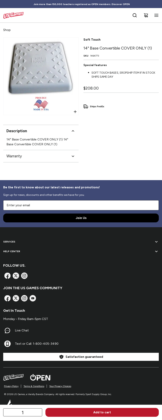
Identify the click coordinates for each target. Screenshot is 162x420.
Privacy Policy (11, 386)
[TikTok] (33, 298)
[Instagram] (24, 275)
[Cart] (146, 15)
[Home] (13, 15)
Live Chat (22, 330)
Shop (7, 30)
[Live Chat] (7, 330)
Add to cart (102, 412)
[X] (16, 275)
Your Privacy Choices (60, 386)
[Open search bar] (134, 15)
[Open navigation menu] (155, 15)
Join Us (81, 218)
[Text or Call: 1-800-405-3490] (7, 344)
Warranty (40, 156)
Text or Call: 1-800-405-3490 (36, 344)
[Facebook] (7, 275)
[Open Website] (40, 377)
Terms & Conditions (34, 386)
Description (40, 131)
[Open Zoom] (75, 111)
